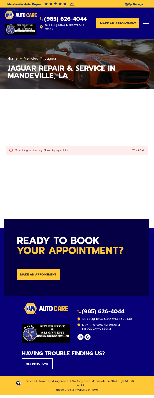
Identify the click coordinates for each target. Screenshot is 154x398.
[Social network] (87, 337)
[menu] (146, 23)
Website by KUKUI (87, 390)
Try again (138, 150)
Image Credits (65, 390)
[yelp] (80, 337)
